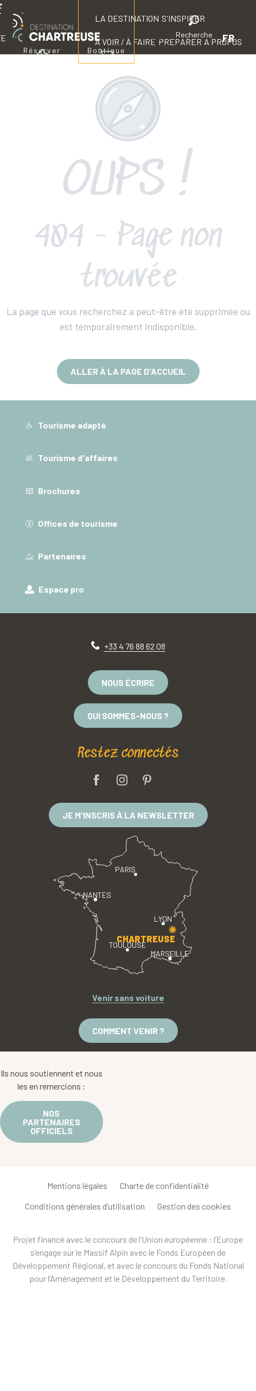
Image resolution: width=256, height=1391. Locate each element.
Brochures (52, 491)
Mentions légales (77, 1185)
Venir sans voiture (128, 997)
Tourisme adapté (65, 425)
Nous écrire (128, 682)
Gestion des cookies (194, 1206)
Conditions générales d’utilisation (85, 1206)
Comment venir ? (128, 1030)
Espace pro (54, 589)
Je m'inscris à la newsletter (128, 815)
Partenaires (55, 556)
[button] (194, 28)
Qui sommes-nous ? (128, 715)
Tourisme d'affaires (71, 457)
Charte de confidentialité (164, 1185)
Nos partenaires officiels (51, 1122)
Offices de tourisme (71, 523)
